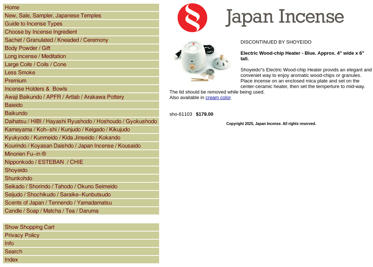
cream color (218, 97)
